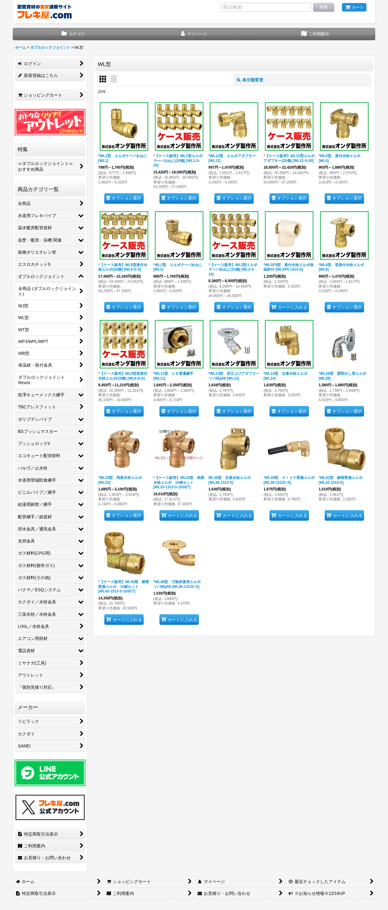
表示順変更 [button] (250, 79)
